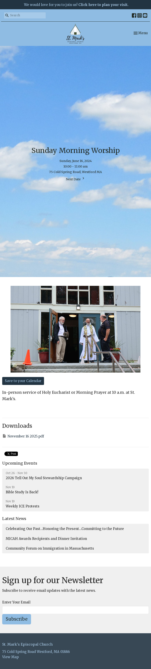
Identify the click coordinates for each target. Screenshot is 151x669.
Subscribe (17, 619)
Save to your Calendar (23, 381)
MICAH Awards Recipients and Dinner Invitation (46, 539)
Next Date (75, 178)
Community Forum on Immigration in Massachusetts (50, 548)
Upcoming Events (19, 463)
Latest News (14, 518)
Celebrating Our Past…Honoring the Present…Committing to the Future (65, 529)
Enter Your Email (16, 602)
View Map (10, 657)
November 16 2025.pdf (23, 436)
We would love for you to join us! (76, 5)
